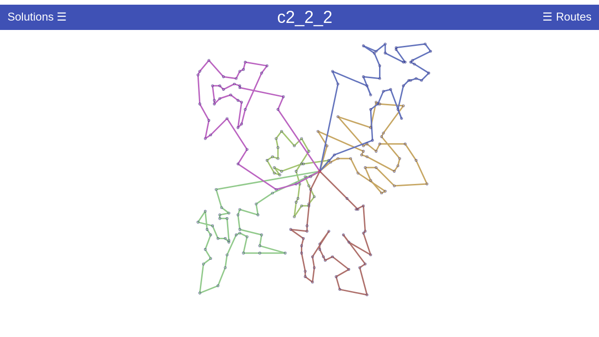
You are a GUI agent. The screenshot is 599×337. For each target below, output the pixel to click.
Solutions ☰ (37, 16)
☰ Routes (567, 16)
